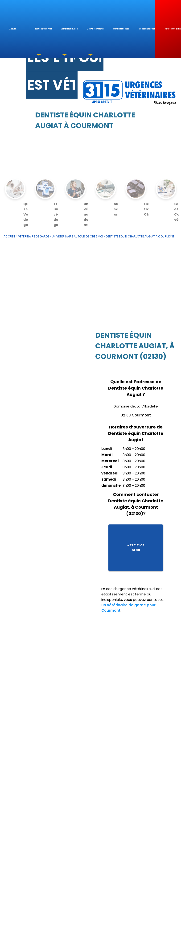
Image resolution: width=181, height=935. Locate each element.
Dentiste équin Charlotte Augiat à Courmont (140, 235)
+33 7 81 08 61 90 (135, 545)
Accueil (12, 29)
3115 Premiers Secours (121, 29)
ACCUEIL (9, 235)
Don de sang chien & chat (173, 29)
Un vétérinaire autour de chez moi (77, 235)
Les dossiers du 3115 (147, 29)
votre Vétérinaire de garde (69, 29)
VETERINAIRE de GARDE (33, 235)
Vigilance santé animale (95, 29)
